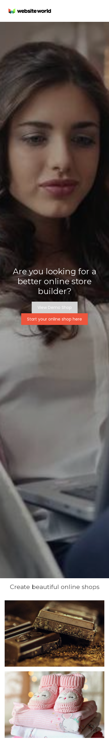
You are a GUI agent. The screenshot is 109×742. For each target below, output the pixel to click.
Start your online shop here (54, 319)
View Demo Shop (54, 307)
